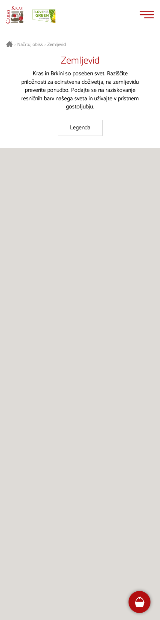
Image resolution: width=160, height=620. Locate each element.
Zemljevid (56, 44)
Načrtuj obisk (30, 44)
